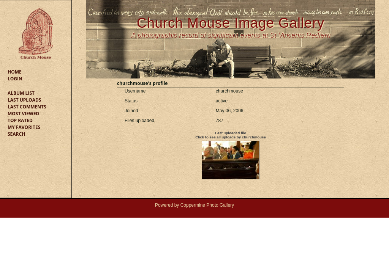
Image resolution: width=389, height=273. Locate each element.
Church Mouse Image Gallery (230, 23)
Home (15, 72)
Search (16, 134)
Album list (21, 93)
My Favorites (24, 127)
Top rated (20, 120)
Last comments (27, 107)
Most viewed (23, 113)
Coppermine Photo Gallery (207, 205)
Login (15, 78)
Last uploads (24, 100)
